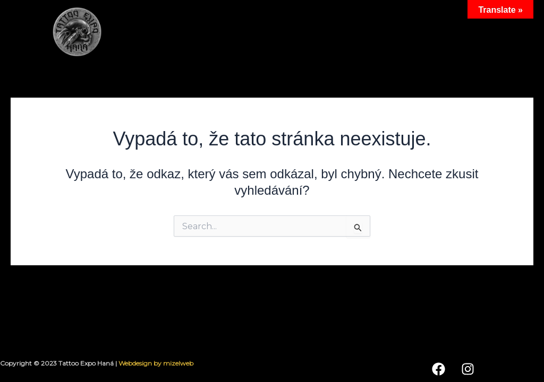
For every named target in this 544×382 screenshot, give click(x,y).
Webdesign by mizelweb (155, 363)
